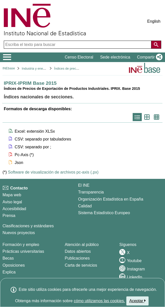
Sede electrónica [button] (115, 57)
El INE (83, 185)
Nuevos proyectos (19, 233)
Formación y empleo (21, 244)
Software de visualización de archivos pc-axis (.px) (53, 172)
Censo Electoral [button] (79, 57)
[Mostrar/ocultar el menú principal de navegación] (7, 57)
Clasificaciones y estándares (28, 226)
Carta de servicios (81, 265)
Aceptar (137, 300)
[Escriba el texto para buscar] (78, 45)
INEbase (9, 68)
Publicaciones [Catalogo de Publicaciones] (77, 258)
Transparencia (91, 192)
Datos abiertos (78, 251)
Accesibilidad (14, 209)
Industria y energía (35, 68)
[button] (148, 57)
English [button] (153, 21)
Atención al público (82, 244)
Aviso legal (12, 202)
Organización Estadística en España (110, 199)
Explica (9, 272)
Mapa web (12, 195)
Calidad (85, 206)
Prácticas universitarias (23, 251)
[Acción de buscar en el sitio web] (156, 45)
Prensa (9, 215)
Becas (8, 258)
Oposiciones (14, 265)
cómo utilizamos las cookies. (99, 301)
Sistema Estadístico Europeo (104, 213)
